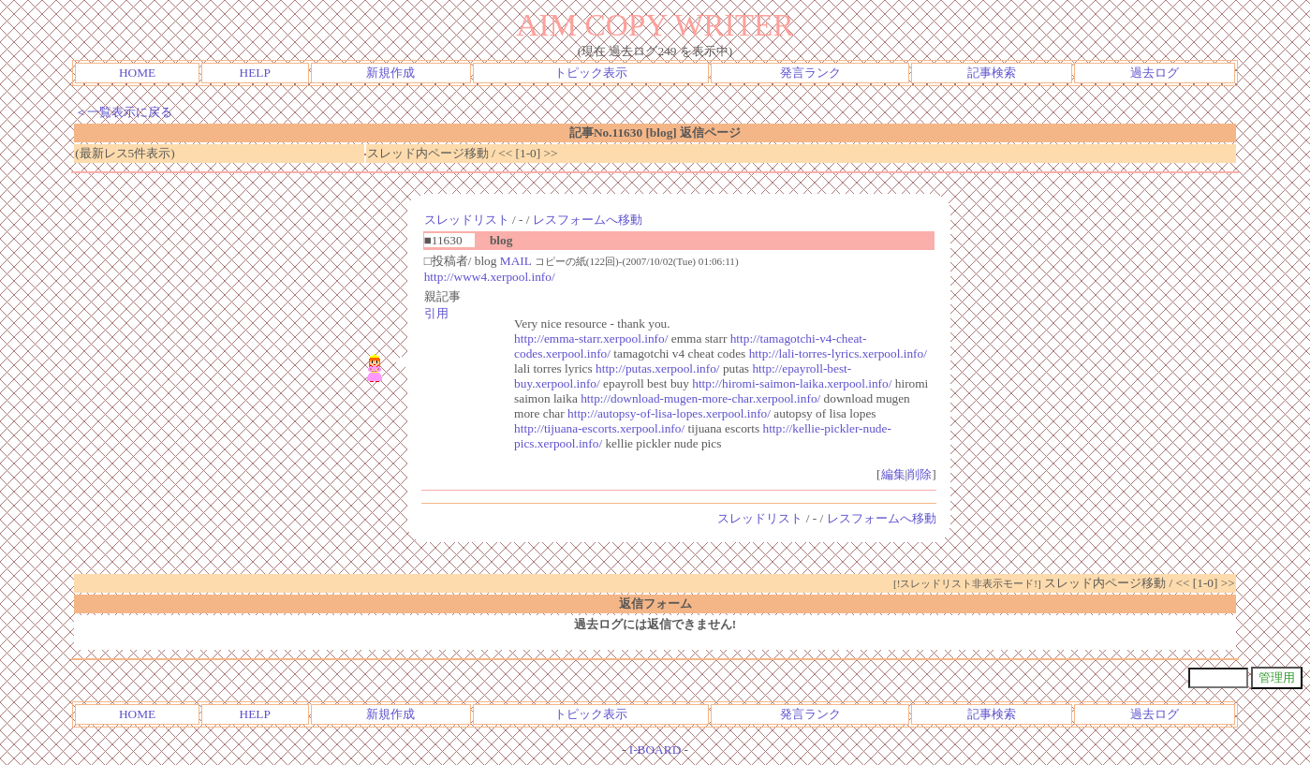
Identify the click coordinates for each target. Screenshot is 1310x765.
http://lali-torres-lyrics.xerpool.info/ (838, 353)
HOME (137, 73)
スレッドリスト (466, 220)
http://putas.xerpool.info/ (658, 368)
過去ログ (1154, 73)
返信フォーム (655, 603)
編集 (893, 474)
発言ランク (810, 73)
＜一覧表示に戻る (123, 112)
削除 (919, 474)
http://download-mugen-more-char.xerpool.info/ (700, 398)
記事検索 (991, 73)
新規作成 (390, 73)
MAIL (516, 261)
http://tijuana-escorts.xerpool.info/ (599, 428)
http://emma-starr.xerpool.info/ (591, 338)
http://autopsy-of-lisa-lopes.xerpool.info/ (669, 413)
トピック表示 (590, 73)
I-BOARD (655, 750)
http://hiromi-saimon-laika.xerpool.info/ (791, 383)
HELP (255, 73)
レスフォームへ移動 (587, 220)
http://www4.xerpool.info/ (489, 277)
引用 (436, 313)
